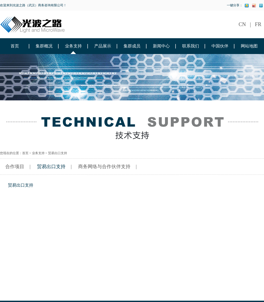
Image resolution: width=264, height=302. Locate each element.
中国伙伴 (219, 46)
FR (258, 24)
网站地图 (249, 46)
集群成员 (132, 46)
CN (242, 24)
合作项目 (14, 166)
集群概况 (44, 46)
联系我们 (190, 46)
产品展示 (102, 46)
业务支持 (73, 46)
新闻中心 (161, 46)
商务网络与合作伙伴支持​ (104, 166)
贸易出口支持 (51, 166)
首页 (15, 46)
